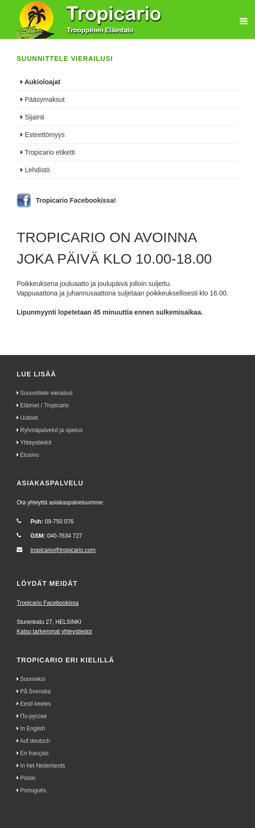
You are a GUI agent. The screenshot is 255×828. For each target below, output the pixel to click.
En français (34, 753)
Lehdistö (35, 170)
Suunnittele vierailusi (46, 393)
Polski (27, 778)
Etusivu (29, 455)
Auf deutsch (35, 741)
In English (32, 728)
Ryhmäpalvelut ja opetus (51, 430)
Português (33, 790)
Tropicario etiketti (47, 152)
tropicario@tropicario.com (63, 550)
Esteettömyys (42, 134)
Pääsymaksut (42, 99)
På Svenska (35, 691)
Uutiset (29, 417)
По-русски (33, 716)
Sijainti (32, 117)
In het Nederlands (42, 765)
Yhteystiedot (35, 442)
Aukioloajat (40, 82)
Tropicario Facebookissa (47, 603)
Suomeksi (32, 679)
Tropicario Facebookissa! (76, 200)
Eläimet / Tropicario (44, 405)
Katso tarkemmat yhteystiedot (54, 631)
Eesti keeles (35, 703)
